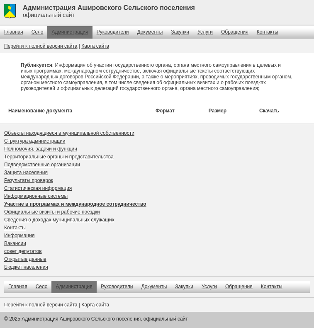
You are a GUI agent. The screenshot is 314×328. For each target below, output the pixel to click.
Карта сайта (95, 46)
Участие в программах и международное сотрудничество (75, 204)
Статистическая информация (38, 188)
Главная (13, 32)
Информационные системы (36, 196)
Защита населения (26, 172)
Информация (19, 235)
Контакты (267, 32)
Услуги (205, 32)
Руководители (113, 32)
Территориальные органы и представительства (59, 157)
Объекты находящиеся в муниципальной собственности (69, 133)
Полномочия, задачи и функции (40, 149)
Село (38, 32)
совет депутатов (23, 251)
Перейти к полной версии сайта (40, 46)
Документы (150, 32)
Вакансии (15, 243)
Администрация (69, 32)
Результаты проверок (28, 180)
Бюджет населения (26, 267)
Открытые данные (25, 259)
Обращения (234, 32)
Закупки (180, 32)
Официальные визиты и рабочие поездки (52, 212)
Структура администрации (34, 141)
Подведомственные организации (42, 165)
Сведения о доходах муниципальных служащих (59, 220)
